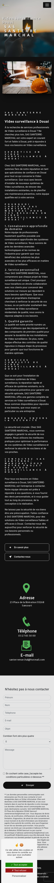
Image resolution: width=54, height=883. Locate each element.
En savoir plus (18, 547)
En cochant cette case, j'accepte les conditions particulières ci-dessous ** (25, 766)
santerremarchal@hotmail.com (27, 651)
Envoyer (30, 776)
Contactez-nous (19, 556)
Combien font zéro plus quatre (18, 727)
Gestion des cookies (38, 876)
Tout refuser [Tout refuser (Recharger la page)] (19, 870)
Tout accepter (19, 865)
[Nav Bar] (47, 5)
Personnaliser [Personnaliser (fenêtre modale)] (19, 876)
